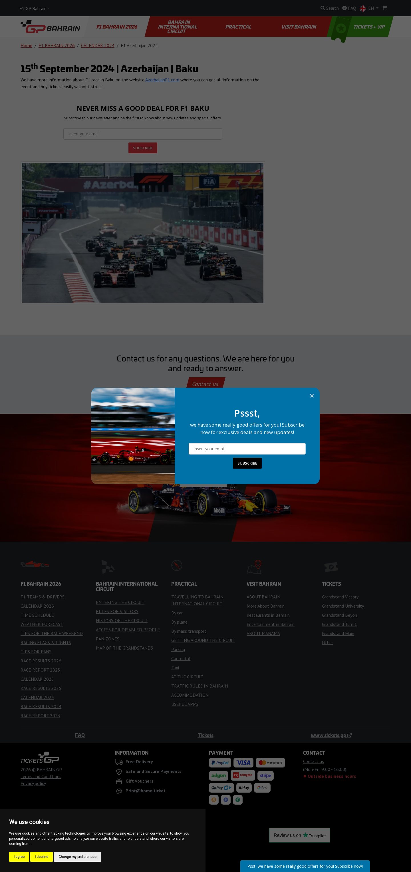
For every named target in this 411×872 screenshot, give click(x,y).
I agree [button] (19, 857)
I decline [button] (41, 857)
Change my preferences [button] (77, 857)
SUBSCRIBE (247, 463)
